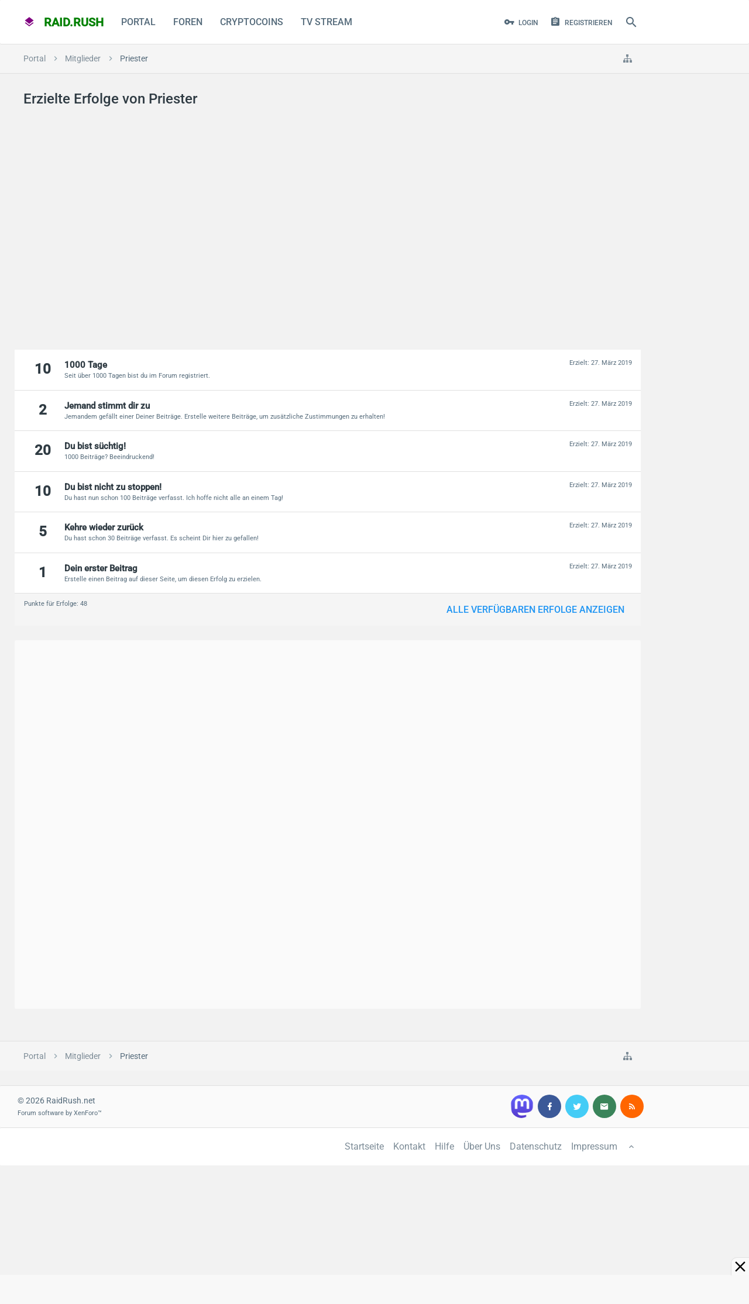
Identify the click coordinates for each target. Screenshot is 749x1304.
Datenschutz (536, 1146)
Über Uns (481, 1146)
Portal (138, 21)
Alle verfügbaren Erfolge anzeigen (535, 609)
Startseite (364, 1146)
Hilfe (444, 1146)
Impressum (594, 1146)
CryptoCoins (251, 21)
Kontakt (409, 1146)
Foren (187, 21)
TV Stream (326, 21)
